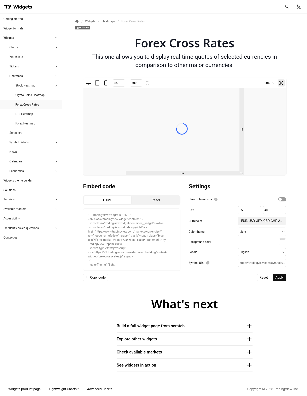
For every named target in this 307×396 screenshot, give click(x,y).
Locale (193, 252)
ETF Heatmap (24, 114)
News (13, 152)
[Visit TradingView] (8, 6)
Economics (17, 171)
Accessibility (12, 218)
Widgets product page (24, 389)
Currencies (196, 221)
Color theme (196, 231)
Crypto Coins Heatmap (30, 95)
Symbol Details (19, 142)
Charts (14, 47)
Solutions (10, 190)
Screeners (16, 132)
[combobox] (268, 83)
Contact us (10, 237)
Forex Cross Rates (27, 104)
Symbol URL (196, 262)
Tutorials (9, 199)
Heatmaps (16, 76)
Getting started (13, 19)
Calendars (16, 161)
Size (191, 210)
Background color (200, 242)
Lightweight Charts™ (64, 389)
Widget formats (13, 28)
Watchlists (16, 56)
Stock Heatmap (25, 85)
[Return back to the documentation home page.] (77, 21)
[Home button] (22, 7)
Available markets (15, 209)
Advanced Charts (99, 389)
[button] (262, 232)
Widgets (9, 37)
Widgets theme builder (18, 180)
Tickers (14, 66)
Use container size (200, 199)
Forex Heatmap (25, 123)
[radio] (107, 200)
